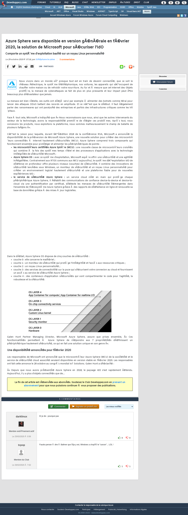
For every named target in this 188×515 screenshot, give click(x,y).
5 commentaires (67, 61)
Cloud (47, 7)
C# (122, 11)
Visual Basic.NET (134, 11)
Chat (85, 2)
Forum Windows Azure (83, 15)
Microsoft (69, 7)
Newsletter (98, 2)
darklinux (21, 422)
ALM (60, 7)
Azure (147, 11)
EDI (98, 7)
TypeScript (113, 11)
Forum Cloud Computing (106, 15)
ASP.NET (101, 11)
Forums (41, 2)
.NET (58, 11)
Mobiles (140, 7)
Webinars (124, 15)
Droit (136, 2)
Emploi (113, 2)
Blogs (75, 2)
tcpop (21, 451)
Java (79, 7)
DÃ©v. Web (89, 7)
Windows (91, 11)
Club (146, 2)
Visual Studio (77, 11)
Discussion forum (163, 82)
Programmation (110, 7)
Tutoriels (55, 2)
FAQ (66, 2)
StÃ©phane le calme (45, 61)
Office (131, 7)
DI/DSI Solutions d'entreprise (29, 7)
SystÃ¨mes (151, 7)
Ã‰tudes (125, 2)
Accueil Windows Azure (60, 15)
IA (54, 7)
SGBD (122, 7)
